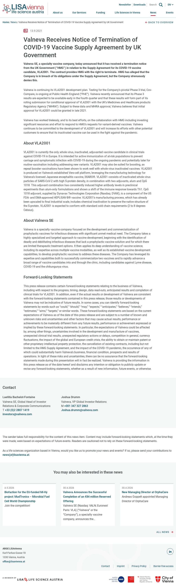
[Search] (153, 5)
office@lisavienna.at (14, 561)
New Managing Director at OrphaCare (145, 492)
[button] (79, 12)
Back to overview (159, 22)
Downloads (140, 4)
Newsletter (125, 4)
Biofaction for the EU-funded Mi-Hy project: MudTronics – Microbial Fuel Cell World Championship (27, 497)
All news (164, 532)
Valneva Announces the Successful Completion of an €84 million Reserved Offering (87, 497)
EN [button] (169, 4)
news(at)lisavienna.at (16, 454)
